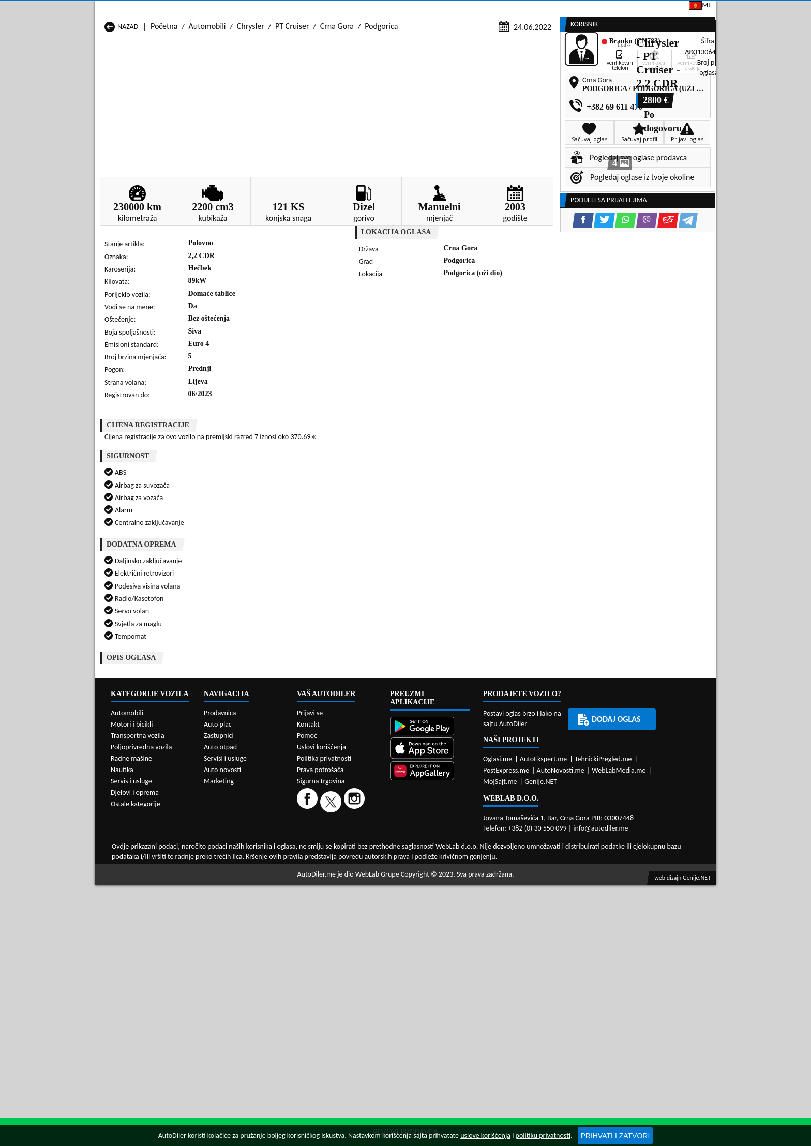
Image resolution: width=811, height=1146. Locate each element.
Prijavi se (644, 9)
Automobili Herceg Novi (144, 715)
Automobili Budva (134, 705)
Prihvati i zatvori (615, 1136)
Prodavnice (222, 79)
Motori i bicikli (132, 855)
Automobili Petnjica (249, 725)
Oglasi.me (497, 890)
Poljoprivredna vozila (141, 878)
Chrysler (250, 99)
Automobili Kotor (356, 715)
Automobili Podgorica (252, 735)
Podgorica (381, 99)
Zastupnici (362, 79)
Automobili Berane (359, 695)
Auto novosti (222, 901)
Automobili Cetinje (247, 705)
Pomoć (307, 867)
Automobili (207, 99)
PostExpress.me (506, 901)
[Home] (104, 78)
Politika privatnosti (324, 889)
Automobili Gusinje (472, 705)
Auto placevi (293, 79)
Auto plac (218, 855)
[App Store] (430, 881)
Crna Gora (337, 99)
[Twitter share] (413, 339)
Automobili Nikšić (133, 725)
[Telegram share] (496, 339)
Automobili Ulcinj (133, 744)
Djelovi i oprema (135, 923)
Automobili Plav (354, 725)
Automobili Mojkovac (475, 715)
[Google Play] (430, 858)
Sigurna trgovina (321, 912)
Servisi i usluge (507, 79)
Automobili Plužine (136, 735)
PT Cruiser (292, 99)
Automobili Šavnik (246, 744)
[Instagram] (355, 932)
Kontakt (591, 9)
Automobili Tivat (467, 735)
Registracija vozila (597, 79)
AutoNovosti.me (560, 901)
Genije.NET (540, 913)
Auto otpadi (431, 79)
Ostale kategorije (135, 935)
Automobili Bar (241, 695)
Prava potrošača (320, 901)
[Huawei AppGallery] (430, 903)
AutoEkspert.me (543, 890)
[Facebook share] (391, 339)
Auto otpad (220, 878)
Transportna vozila (137, 867)
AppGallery (477, 10)
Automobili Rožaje (358, 735)
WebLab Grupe (377, 1005)
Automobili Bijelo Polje (478, 695)
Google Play (346, 9)
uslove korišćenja (485, 1135)
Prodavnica (220, 844)
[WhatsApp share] (434, 339)
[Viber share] (455, 339)
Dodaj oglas (683, 79)
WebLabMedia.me (618, 901)
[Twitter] (332, 932)
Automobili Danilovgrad (367, 705)
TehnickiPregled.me (603, 890)
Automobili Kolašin (247, 715)
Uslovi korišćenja (321, 878)
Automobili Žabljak (359, 744)
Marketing (537, 10)
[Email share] (476, 339)
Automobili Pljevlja (471, 725)
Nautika (122, 901)
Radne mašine (131, 889)
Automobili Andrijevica (142, 695)
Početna (164, 99)
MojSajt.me (500, 913)
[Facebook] (308, 932)
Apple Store (413, 9)
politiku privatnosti (543, 1135)
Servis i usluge (131, 912)
